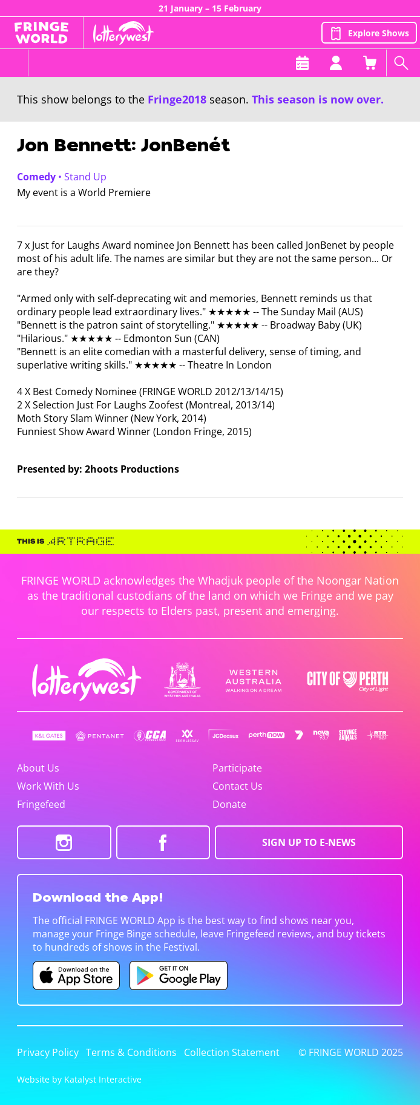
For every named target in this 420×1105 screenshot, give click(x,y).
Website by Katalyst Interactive (79, 1079)
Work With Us (48, 786)
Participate (237, 768)
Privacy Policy (48, 1052)
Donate (229, 804)
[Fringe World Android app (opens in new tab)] (179, 975)
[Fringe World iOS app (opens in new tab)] (76, 975)
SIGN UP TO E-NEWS (309, 842)
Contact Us (237, 786)
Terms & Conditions (131, 1052)
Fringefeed (41, 804)
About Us (38, 768)
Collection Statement (232, 1052)
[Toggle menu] (14, 63)
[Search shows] (403, 63)
